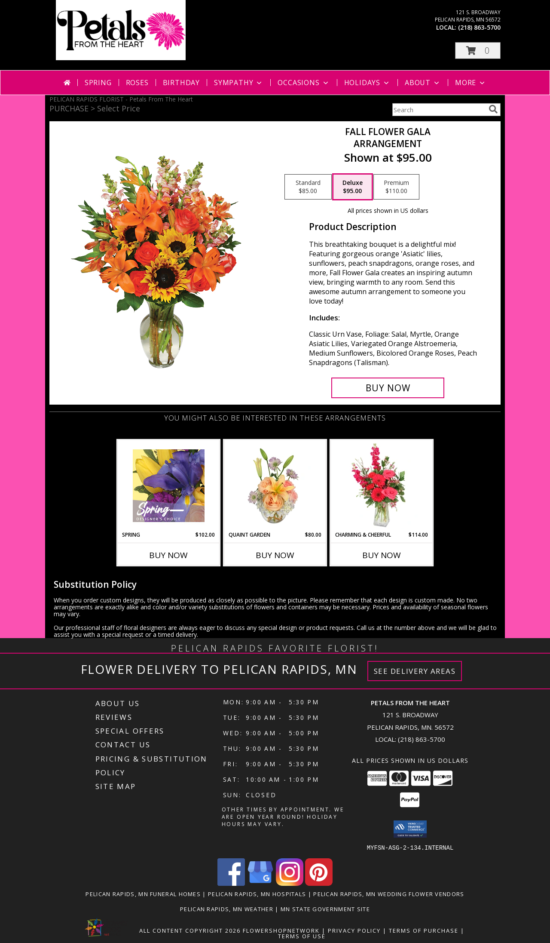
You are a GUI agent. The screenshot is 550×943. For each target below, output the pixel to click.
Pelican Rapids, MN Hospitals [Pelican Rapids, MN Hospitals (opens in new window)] (257, 893)
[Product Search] (439, 110)
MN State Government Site (325, 908)
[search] (493, 109)
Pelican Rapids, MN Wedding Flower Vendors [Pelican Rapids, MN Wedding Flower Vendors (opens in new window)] (388, 893)
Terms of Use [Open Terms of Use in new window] (302, 936)
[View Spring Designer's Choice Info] (169, 485)
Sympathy (238, 82)
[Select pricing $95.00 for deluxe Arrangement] (352, 187)
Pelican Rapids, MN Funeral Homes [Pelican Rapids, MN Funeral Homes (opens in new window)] (143, 893)
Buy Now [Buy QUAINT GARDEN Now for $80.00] (275, 555)
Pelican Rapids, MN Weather (226, 908)
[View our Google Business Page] (260, 883)
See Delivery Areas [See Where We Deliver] (415, 671)
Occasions (304, 82)
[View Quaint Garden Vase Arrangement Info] (275, 485)
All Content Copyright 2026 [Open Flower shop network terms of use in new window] (190, 930)
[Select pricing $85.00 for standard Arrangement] (308, 187)
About (423, 82)
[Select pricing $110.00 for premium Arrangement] (396, 187)
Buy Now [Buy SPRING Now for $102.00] (168, 555)
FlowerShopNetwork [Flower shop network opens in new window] (281, 930)
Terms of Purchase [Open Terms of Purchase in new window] (423, 930)
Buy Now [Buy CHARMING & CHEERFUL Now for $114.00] (381, 555)
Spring (98, 82)
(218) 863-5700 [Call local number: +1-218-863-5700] (479, 27)
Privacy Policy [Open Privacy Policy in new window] (354, 930)
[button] (478, 50)
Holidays (367, 82)
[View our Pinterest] (319, 883)
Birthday (181, 82)
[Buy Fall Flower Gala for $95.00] (387, 388)
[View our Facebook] (231, 883)
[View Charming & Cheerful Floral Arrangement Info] (382, 485)
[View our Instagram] (289, 883)
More (470, 82)
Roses (137, 82)
